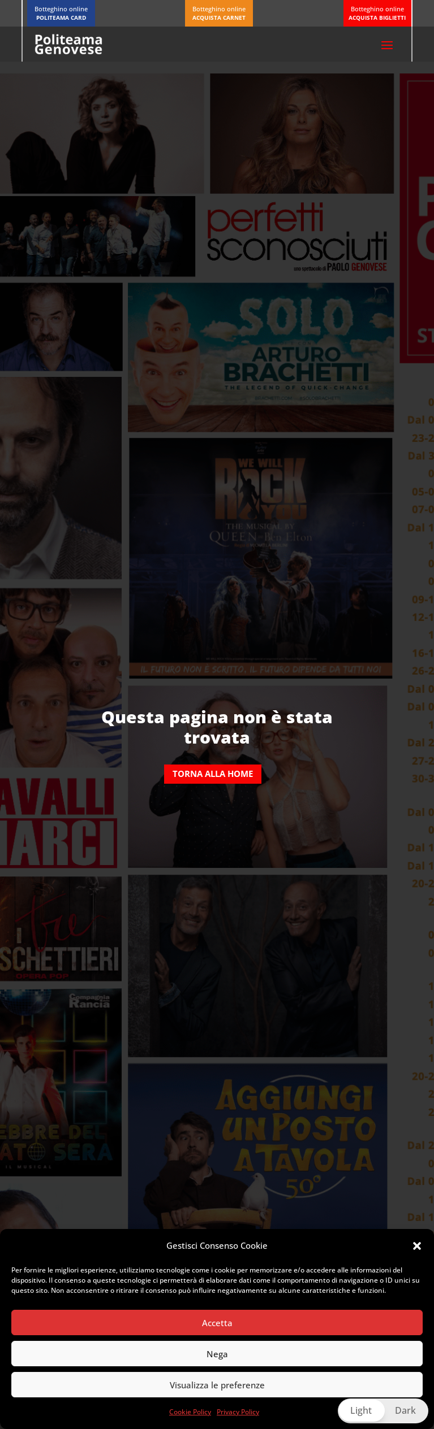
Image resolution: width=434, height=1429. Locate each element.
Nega (217, 1353)
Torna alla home (213, 773)
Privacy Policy (238, 1412)
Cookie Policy (190, 1412)
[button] (417, 1246)
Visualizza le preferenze (217, 1385)
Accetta (217, 1322)
